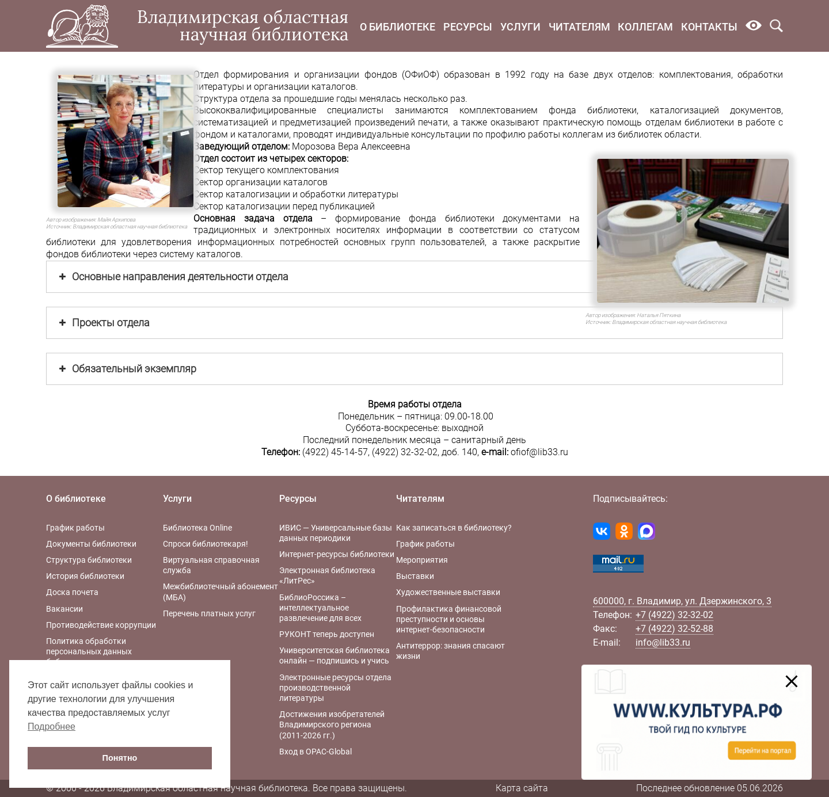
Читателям (579, 27)
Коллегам (645, 27)
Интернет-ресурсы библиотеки (336, 554)
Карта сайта (522, 788)
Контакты (709, 27)
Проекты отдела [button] (103, 323)
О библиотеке (397, 27)
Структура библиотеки (89, 560)
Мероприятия (422, 560)
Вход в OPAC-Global (315, 751)
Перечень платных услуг (209, 613)
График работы (75, 527)
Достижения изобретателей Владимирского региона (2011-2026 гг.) (332, 724)
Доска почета (72, 592)
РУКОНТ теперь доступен (326, 634)
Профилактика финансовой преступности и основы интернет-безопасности (448, 619)
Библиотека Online (197, 527)
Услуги (520, 27)
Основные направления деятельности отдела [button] (172, 277)
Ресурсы (467, 27)
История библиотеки (85, 576)
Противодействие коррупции (101, 625)
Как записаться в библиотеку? (454, 527)
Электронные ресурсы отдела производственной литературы (335, 688)
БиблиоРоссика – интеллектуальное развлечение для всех (320, 608)
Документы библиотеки (91, 543)
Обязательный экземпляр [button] (126, 369)
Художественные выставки (448, 592)
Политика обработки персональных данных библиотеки (89, 651)
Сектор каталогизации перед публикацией (284, 206)
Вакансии (64, 608)
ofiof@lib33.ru (539, 452)
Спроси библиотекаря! (205, 543)
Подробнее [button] (51, 726)
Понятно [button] (120, 757)
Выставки (415, 576)
